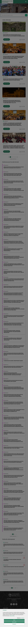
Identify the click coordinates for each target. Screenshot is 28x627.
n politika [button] (11, 615)
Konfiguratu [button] (18, 624)
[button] (14, 620)
